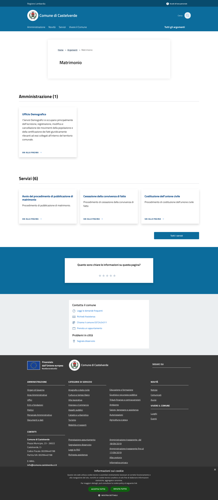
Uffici (29, 400)
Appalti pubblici (75, 410)
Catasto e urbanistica (78, 415)
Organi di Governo (35, 390)
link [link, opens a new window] (135, 483)
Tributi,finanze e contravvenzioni (125, 399)
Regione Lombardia (36, 3)
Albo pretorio (116, 457)
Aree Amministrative (37, 395)
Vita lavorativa (75, 400)
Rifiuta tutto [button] (120, 489)
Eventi (154, 418)
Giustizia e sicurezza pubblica (123, 394)
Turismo (72, 420)
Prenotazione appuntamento (81, 439)
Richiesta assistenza (78, 454)
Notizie (154, 390)
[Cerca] (187, 15)
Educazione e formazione (121, 389)
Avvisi (153, 400)
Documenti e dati (35, 420)
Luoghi (154, 413)
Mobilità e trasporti (77, 425)
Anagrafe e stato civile (79, 390)
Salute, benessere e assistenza (124, 409)
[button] (109, 495)
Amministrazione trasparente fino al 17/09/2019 (127, 450)
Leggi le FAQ (74, 449)
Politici (30, 410)
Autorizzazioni (116, 414)
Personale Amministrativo (39, 415)
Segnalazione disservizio (79, 444)
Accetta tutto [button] (98, 489)
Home (60, 50)
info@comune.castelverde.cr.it (42, 465)
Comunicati (156, 395)
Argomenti (72, 50)
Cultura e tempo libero (79, 395)
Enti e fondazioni (35, 405)
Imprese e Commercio (78, 405)
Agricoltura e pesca (119, 419)
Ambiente (114, 404)
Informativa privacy (119, 462)
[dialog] (109, 483)
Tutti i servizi (176, 235)
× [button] (215, 470)
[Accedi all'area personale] (177, 3)
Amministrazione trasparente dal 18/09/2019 (125, 441)
